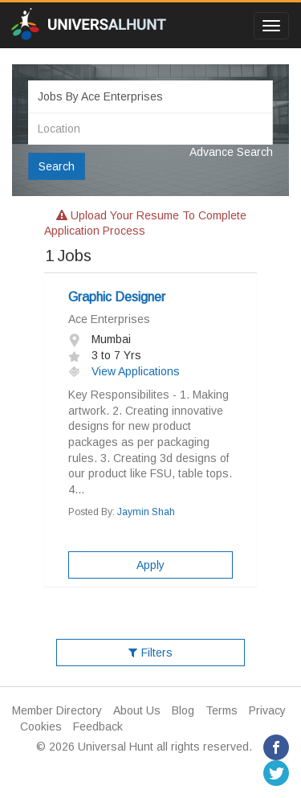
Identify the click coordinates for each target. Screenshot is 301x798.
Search (57, 166)
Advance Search (231, 151)
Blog (183, 710)
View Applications (124, 371)
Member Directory (57, 710)
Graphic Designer (116, 297)
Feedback (98, 726)
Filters (150, 652)
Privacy (267, 710)
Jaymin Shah (146, 512)
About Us (137, 710)
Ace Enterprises (109, 319)
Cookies (41, 726)
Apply (150, 565)
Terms (221, 710)
